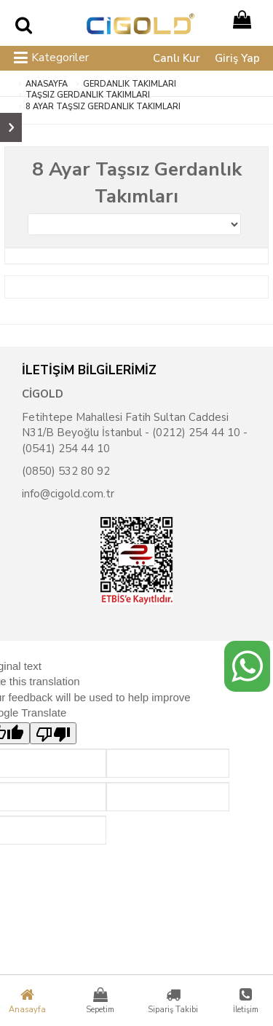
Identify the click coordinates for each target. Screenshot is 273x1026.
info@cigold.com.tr (68, 493)
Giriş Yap (237, 58)
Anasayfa (27, 1000)
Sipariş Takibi (173, 1000)
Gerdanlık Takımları (129, 84)
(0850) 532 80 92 (66, 471)
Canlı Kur (176, 58)
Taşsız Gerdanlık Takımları (87, 95)
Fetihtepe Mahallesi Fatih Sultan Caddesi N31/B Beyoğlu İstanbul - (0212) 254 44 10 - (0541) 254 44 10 (135, 433)
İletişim (245, 1000)
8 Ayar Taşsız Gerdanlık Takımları (103, 106)
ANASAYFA (46, 84)
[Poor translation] (53, 733)
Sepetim (100, 1000)
